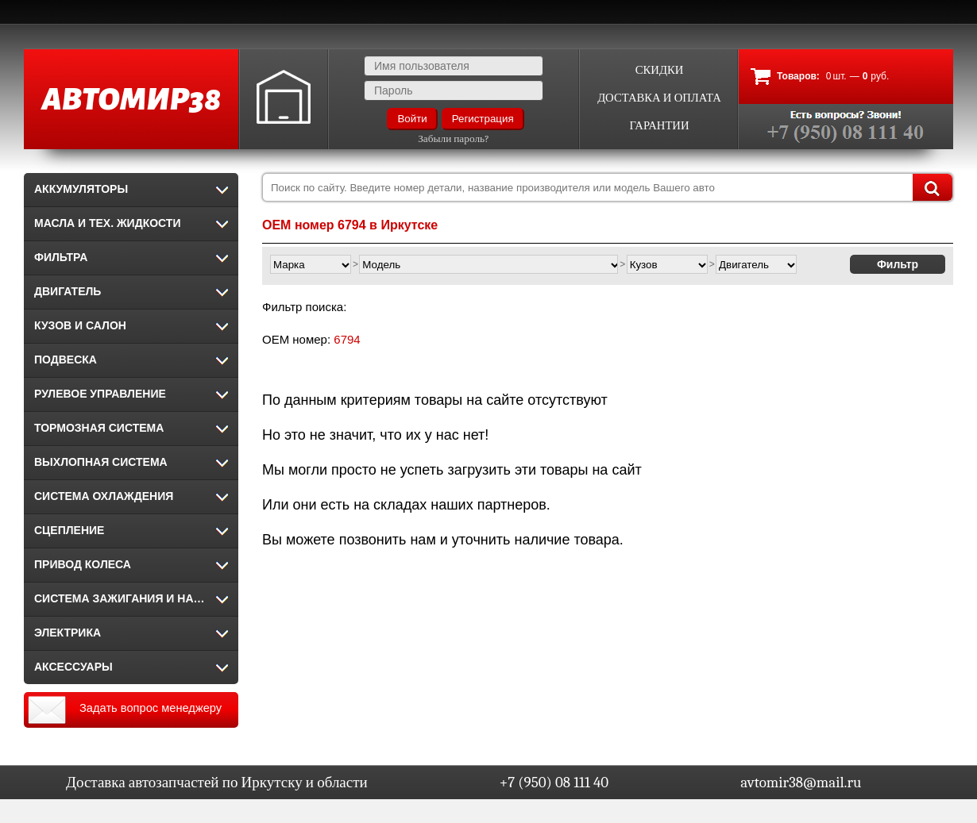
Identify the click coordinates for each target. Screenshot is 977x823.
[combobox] (607, 187)
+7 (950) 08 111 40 (554, 782)
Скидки (659, 70)
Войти (412, 119)
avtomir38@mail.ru (800, 782)
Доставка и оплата (659, 98)
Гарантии (659, 126)
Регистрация (483, 119)
